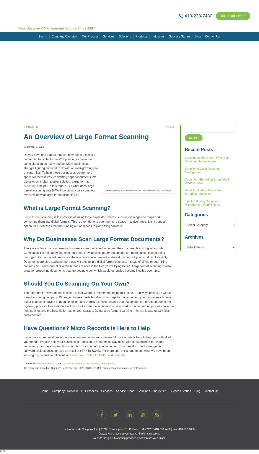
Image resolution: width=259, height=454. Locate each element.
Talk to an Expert (233, 16)
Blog (198, 36)
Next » (169, 126)
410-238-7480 (162, 429)
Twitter (89, 355)
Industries (158, 36)
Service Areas (125, 391)
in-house (138, 310)
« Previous (31, 126)
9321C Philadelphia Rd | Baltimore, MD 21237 (127, 429)
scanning (30, 186)
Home (43, 36)
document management (87, 363)
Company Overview (65, 36)
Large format (32, 217)
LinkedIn (100, 355)
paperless (111, 363)
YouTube (120, 355)
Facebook (76, 355)
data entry (68, 363)
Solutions (125, 36)
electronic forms (45, 363)
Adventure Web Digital (153, 438)
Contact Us (212, 36)
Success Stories (179, 36)
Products (141, 36)
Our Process (90, 36)
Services (108, 36)
